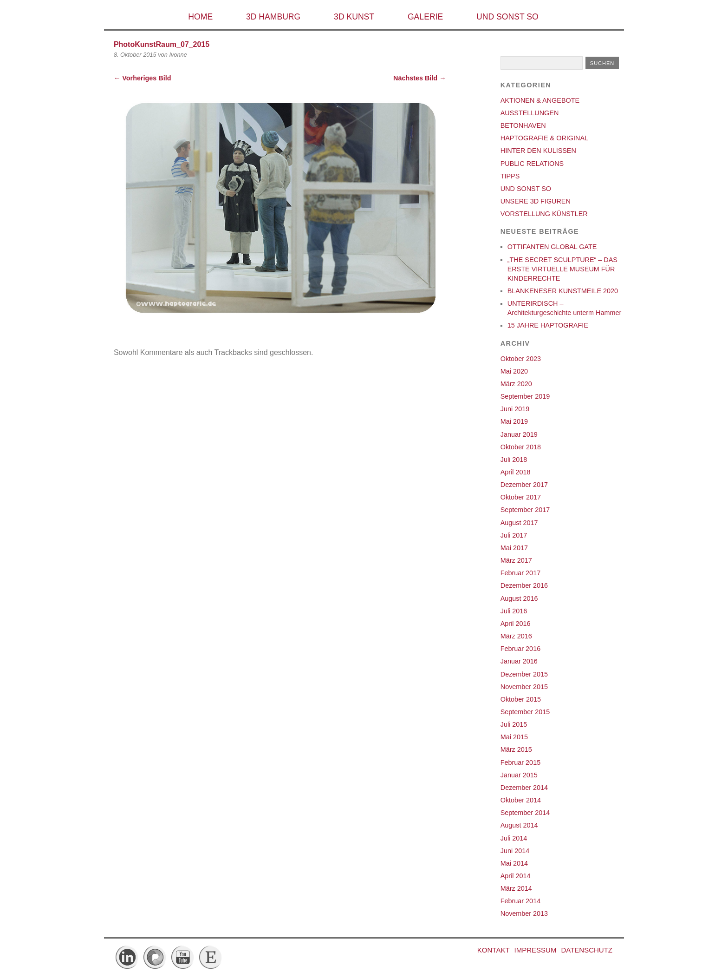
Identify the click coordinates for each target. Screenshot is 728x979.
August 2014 (519, 825)
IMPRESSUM (535, 950)
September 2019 (525, 396)
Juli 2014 (513, 838)
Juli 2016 (513, 611)
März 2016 (516, 636)
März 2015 (516, 749)
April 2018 (515, 472)
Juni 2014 (514, 850)
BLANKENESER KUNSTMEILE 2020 (562, 291)
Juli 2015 (513, 724)
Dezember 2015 (524, 674)
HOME (200, 16)
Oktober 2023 (520, 358)
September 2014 (525, 812)
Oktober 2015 (520, 699)
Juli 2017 (513, 535)
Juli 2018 (513, 459)
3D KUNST (354, 16)
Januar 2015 (519, 775)
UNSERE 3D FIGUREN (535, 201)
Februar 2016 (520, 648)
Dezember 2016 (524, 585)
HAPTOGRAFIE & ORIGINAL (544, 138)
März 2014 (516, 888)
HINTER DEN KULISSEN (538, 150)
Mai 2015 (514, 737)
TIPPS (510, 176)
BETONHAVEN (523, 125)
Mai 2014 (514, 863)
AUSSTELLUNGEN (529, 113)
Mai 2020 (514, 371)
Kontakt (493, 950)
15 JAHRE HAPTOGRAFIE (547, 325)
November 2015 (524, 686)
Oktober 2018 (520, 447)
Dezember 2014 (524, 787)
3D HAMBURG (273, 16)
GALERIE (425, 16)
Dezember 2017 (524, 484)
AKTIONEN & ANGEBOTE (539, 100)
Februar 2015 (520, 762)
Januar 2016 (519, 661)
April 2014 (515, 876)
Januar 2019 (519, 434)
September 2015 (525, 712)
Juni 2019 (514, 409)
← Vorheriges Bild (142, 78)
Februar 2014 (520, 901)
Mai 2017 (514, 548)
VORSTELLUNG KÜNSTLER (544, 213)
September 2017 (525, 509)
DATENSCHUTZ (586, 950)
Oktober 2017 (520, 497)
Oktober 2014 (520, 800)
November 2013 (524, 913)
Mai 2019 (514, 421)
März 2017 (516, 560)
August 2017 (519, 522)
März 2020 (516, 384)
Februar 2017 (520, 573)
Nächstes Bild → (419, 78)
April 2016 (515, 623)
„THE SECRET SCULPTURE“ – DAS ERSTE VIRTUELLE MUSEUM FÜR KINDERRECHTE (562, 269)
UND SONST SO (507, 16)
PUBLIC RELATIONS (532, 163)
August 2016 (519, 598)
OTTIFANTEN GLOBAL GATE (552, 246)
